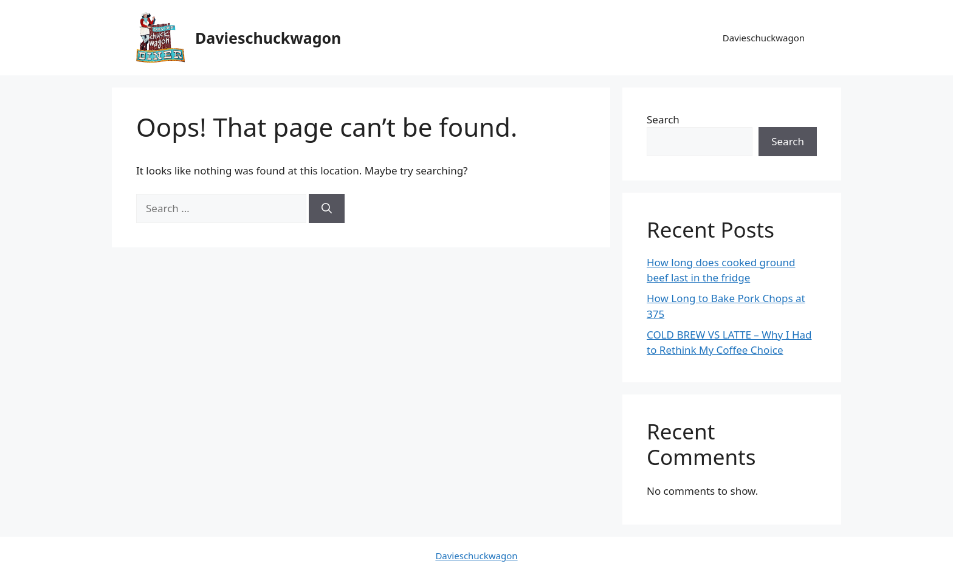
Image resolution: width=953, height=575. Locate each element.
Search (663, 119)
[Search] (327, 208)
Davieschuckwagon (268, 37)
